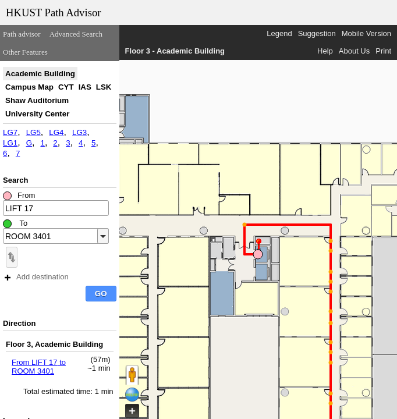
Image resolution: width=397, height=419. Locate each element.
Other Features (25, 52)
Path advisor (22, 34)
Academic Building (40, 73)
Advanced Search (75, 34)
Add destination (37, 276)
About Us (354, 51)
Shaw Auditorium (37, 100)
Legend (279, 33)
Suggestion (317, 33)
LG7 (10, 132)
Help (325, 51)
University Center (37, 113)
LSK (104, 87)
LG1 (10, 143)
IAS (85, 87)
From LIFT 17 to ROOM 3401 (39, 366)
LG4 (56, 132)
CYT (66, 87)
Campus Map (29, 87)
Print (383, 51)
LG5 (33, 132)
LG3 (79, 132)
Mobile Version (366, 33)
